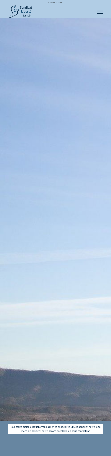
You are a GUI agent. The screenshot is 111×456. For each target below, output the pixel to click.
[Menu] (98, 11)
